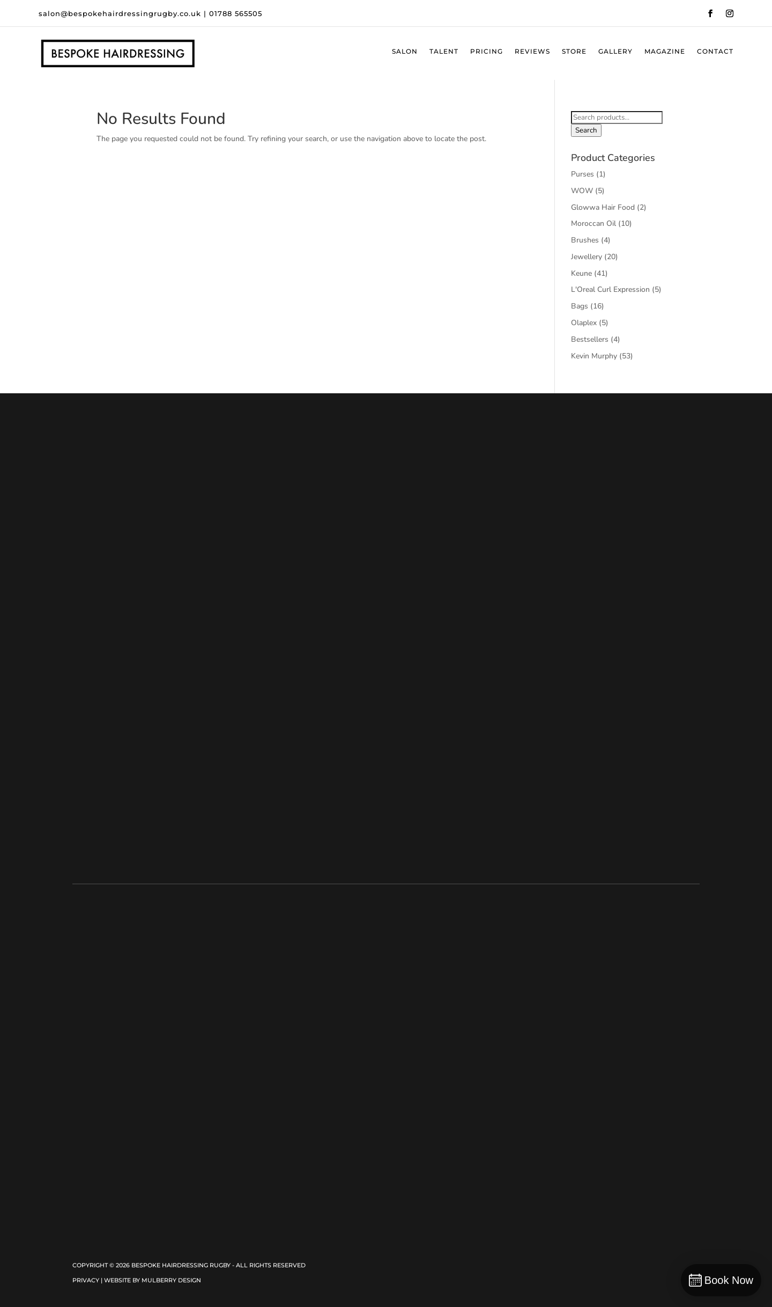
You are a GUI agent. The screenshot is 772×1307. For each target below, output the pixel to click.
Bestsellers (589, 339)
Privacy (85, 1280)
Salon (405, 51)
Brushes (585, 240)
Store (574, 51)
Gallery (615, 51)
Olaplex (584, 323)
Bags (579, 306)
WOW (582, 191)
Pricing (486, 51)
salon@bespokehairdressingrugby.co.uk (120, 13)
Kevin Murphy (594, 356)
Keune (581, 273)
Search (586, 130)
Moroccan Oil (593, 223)
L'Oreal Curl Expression (610, 289)
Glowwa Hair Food (603, 207)
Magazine (664, 51)
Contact (715, 51)
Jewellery (586, 257)
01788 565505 (235, 13)
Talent (443, 51)
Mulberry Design (171, 1280)
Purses (582, 174)
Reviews (532, 51)
